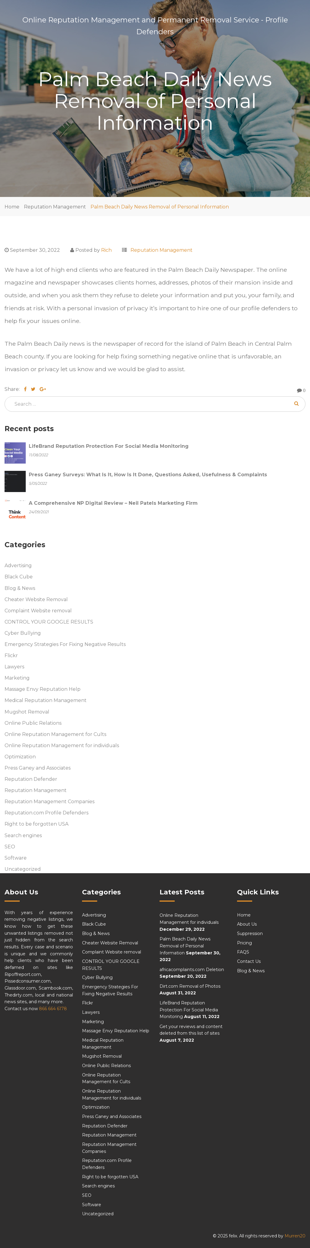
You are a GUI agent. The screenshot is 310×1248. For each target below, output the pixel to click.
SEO (10, 847)
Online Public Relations (33, 723)
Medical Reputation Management (46, 701)
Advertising (18, 565)
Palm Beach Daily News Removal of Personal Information (160, 207)
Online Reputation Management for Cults (55, 734)
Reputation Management (55, 207)
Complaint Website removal (38, 611)
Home (12, 207)
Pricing (244, 943)
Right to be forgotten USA (36, 824)
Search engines (23, 835)
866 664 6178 (53, 1008)
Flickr (11, 655)
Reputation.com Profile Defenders (46, 813)
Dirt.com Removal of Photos (190, 986)
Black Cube (19, 577)
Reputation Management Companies (49, 801)
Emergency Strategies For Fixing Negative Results (65, 644)
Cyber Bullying (23, 633)
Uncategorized (23, 869)
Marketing (17, 678)
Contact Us (249, 961)
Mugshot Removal (27, 712)
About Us (247, 924)
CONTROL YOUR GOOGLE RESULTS (49, 622)
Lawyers (14, 667)
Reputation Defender (31, 779)
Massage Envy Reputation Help (43, 689)
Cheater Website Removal (36, 599)
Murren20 (295, 1236)
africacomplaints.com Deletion (192, 969)
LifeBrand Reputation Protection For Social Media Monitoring (189, 1009)
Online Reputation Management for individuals (62, 745)
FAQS (243, 952)
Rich (106, 250)
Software (16, 858)
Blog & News (20, 588)
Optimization (20, 757)
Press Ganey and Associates (38, 768)
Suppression (250, 933)
